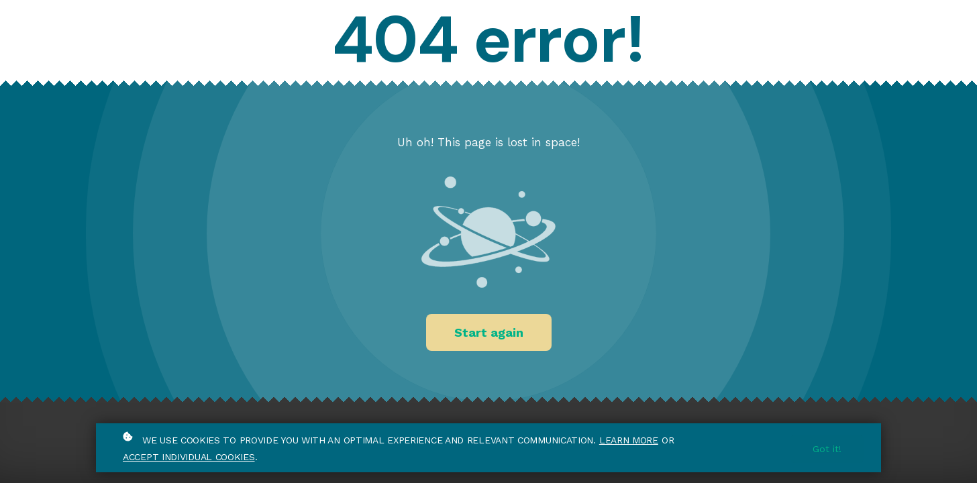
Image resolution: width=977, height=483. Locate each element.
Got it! (827, 448)
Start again (488, 332)
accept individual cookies (189, 456)
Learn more (628, 440)
